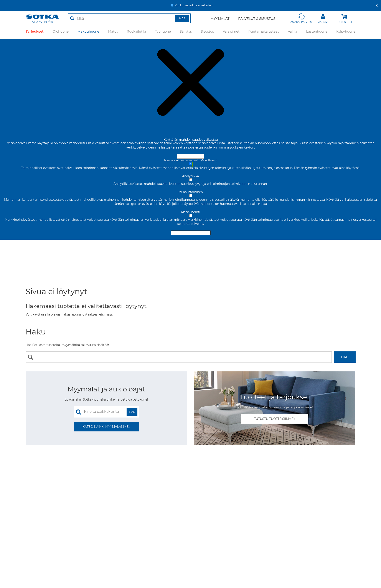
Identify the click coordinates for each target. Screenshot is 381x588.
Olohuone (61, 32)
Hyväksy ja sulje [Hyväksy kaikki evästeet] (191, 156)
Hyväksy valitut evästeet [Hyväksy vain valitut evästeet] (190, 233)
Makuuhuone (88, 32)
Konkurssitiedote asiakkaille (193, 5)
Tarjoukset (35, 32)
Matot (113, 32)
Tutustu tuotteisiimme (274, 419)
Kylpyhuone (345, 32)
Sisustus (207, 32)
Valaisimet (231, 32)
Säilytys (186, 32)
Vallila (292, 32)
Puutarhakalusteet (263, 32)
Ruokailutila (136, 32)
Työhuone (163, 32)
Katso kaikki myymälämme (105, 427)
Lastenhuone (316, 32)
